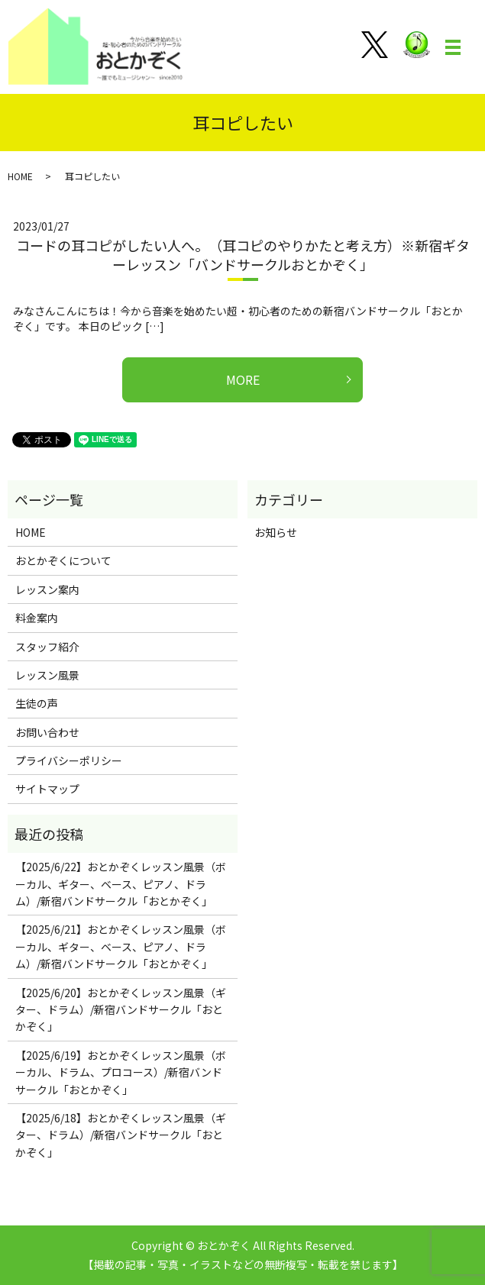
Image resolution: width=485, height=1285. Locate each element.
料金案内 (36, 617)
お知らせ (275, 532)
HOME (20, 176)
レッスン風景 (47, 675)
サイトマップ (47, 788)
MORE (243, 379)
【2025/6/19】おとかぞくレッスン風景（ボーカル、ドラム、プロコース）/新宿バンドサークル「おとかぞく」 (120, 1072)
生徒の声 (36, 703)
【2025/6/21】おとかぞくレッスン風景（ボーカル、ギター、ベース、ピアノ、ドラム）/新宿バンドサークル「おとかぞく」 (120, 946)
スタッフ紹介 (47, 646)
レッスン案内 (47, 589)
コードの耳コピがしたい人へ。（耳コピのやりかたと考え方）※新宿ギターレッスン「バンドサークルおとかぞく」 (243, 254)
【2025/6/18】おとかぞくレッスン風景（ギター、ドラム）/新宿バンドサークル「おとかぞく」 (120, 1135)
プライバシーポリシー (68, 760)
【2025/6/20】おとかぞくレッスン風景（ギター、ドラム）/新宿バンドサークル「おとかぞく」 (120, 1010)
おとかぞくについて (63, 560)
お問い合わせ (47, 732)
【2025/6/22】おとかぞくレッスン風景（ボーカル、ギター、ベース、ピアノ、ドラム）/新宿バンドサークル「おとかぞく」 (120, 884)
